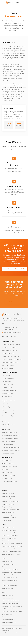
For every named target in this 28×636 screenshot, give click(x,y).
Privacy (7, 633)
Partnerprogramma (7, 478)
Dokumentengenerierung (8, 496)
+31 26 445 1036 (8, 330)
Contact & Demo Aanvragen (9, 481)
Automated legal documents (9, 580)
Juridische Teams (6, 381)
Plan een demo (14, 301)
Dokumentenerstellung (8, 493)
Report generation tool (8, 583)
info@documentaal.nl (10, 327)
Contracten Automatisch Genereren (11, 435)
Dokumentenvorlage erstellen (10, 515)
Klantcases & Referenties (8, 475)
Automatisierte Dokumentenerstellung (12, 499)
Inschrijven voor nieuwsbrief (14, 269)
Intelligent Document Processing (10, 356)
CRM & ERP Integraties (8, 404)
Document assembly (7, 588)
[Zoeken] (24, 2)
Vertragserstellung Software (9, 517)
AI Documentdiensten (8, 353)
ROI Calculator (5, 469)
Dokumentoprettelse (7, 595)
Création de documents (8, 527)
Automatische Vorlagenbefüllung (10, 509)
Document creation (7, 561)
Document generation (8, 564)
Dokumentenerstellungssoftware (10, 501)
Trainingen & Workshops (8, 463)
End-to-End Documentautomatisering (12, 359)
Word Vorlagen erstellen (8, 504)
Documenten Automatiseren (9, 432)
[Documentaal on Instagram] (14, 336)
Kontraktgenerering (7, 614)
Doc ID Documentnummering (10, 350)
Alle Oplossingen (6, 375)
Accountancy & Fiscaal (7, 384)
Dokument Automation (8, 512)
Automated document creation (10, 569)
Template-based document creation (11, 572)
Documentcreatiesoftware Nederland (11, 447)
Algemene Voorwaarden (16, 633)
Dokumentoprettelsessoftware (10, 603)
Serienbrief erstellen (7, 520)
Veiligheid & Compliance (8, 453)
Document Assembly (7, 416)
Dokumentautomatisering (9, 622)
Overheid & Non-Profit (8, 393)
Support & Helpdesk (7, 460)
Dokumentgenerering (7, 598)
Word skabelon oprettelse (8, 608)
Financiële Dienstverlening (9, 390)
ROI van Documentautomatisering (11, 450)
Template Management (8, 419)
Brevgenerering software (8, 619)
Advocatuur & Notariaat (8, 378)
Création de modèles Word (9, 538)
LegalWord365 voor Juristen (9, 347)
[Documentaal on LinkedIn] (3, 336)
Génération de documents (9, 530)
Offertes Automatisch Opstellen (10, 438)
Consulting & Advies (7, 387)
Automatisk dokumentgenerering (10, 600)
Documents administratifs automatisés (12, 554)
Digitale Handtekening (8, 410)
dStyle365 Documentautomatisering (11, 344)
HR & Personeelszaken (8, 396)
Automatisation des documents (10, 535)
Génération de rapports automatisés (11, 551)
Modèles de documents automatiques (12, 543)
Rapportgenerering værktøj (9, 617)
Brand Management (7, 422)
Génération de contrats (8, 541)
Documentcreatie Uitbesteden (10, 466)
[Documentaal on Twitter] (7, 336)
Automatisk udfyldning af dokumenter (12, 611)
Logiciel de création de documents (11, 533)
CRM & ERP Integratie (8, 365)
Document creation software (9, 566)
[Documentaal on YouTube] (11, 336)
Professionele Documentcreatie (10, 362)
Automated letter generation (9, 585)
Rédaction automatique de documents (12, 546)
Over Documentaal (7, 472)
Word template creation (8, 575)
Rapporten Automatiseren (9, 441)
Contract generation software (9, 577)
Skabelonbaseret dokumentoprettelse (12, 606)
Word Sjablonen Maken (8, 444)
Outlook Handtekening (8, 413)
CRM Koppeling (6, 407)
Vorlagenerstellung (7, 507)
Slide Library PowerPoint (8, 424)
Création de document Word (9, 549)
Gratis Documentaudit (7, 368)
